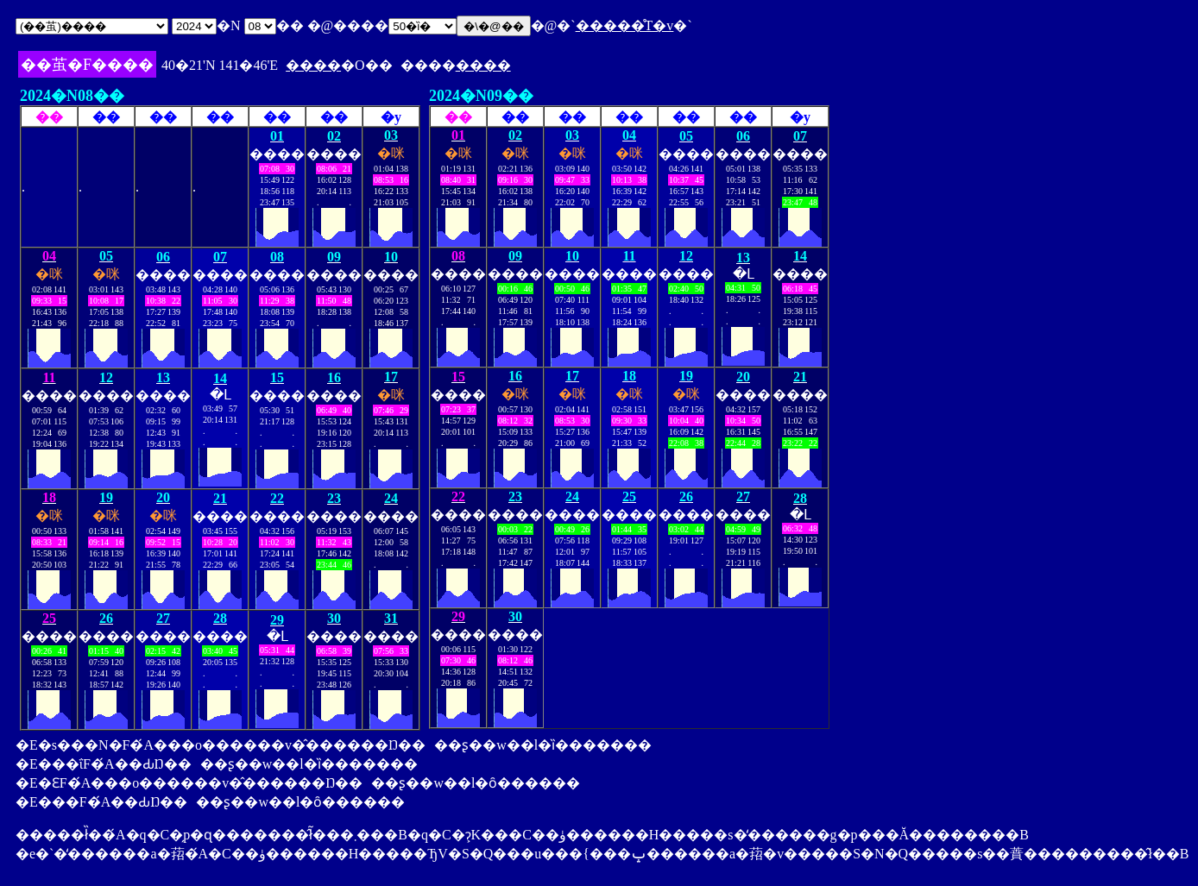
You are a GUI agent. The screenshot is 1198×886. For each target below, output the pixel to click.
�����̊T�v (625, 25)
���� (313, 65)
